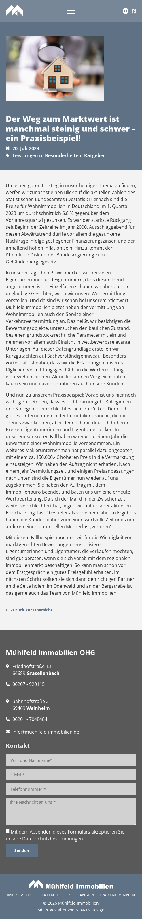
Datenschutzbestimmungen (52, 839)
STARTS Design (90, 910)
